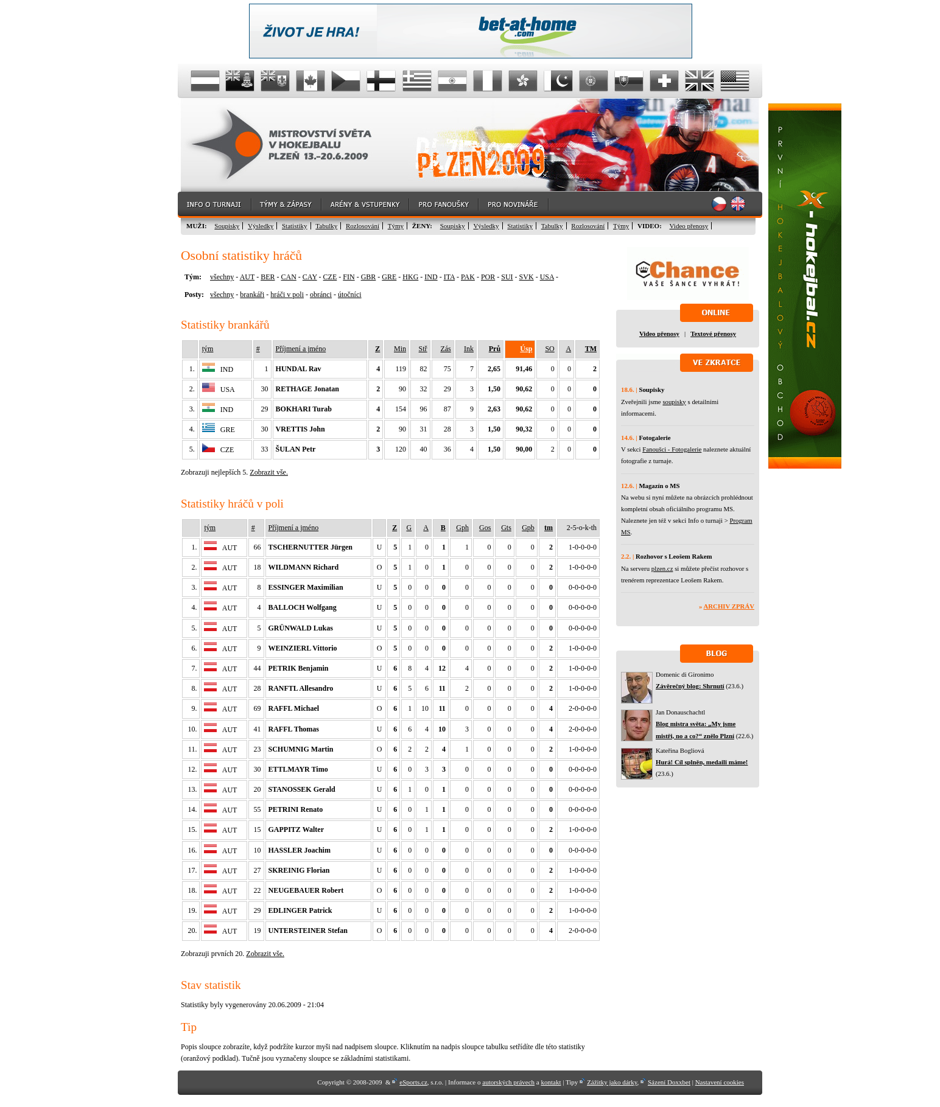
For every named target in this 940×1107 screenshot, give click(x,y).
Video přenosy (689, 225)
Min (400, 348)
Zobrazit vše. (269, 472)
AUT (247, 277)
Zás (445, 348)
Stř (423, 348)
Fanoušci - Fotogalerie (671, 449)
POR (488, 277)
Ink (469, 348)
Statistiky (294, 225)
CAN (288, 277)
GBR (368, 277)
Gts (506, 527)
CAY (310, 277)
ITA (449, 277)
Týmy (396, 225)
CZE (330, 277)
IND (430, 277)
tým (208, 348)
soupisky (674, 401)
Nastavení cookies (719, 1082)
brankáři (252, 294)
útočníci (350, 294)
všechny (222, 277)
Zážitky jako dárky (612, 1082)
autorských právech (508, 1082)
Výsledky (260, 225)
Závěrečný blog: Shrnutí (690, 686)
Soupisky (226, 225)
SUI (507, 277)
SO (549, 348)
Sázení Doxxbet (669, 1082)
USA (547, 277)
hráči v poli (287, 294)
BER (268, 277)
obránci (321, 294)
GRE (389, 277)
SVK (526, 277)
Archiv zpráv (729, 606)
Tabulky (326, 225)
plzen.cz (662, 568)
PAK (468, 277)
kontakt (551, 1082)
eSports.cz (413, 1082)
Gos (485, 527)
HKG (410, 277)
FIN (348, 277)
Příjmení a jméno (301, 348)
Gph (462, 527)
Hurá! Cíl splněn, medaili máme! (702, 762)
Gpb (528, 527)
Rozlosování (362, 225)
